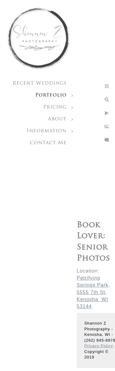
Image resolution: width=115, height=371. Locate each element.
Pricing (55, 107)
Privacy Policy (98, 345)
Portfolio (51, 95)
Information (47, 131)
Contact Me (48, 143)
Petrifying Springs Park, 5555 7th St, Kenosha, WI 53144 (93, 292)
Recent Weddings (40, 83)
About (57, 119)
